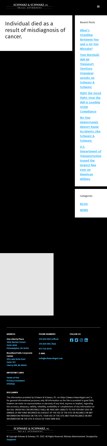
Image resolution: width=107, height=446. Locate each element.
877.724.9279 (45, 348)
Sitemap (11, 384)
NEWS (84, 210)
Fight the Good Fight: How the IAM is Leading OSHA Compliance (90, 102)
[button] (98, 6)
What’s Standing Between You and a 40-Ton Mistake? (89, 40)
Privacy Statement (16, 380)
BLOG (84, 204)
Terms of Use (13, 377)
